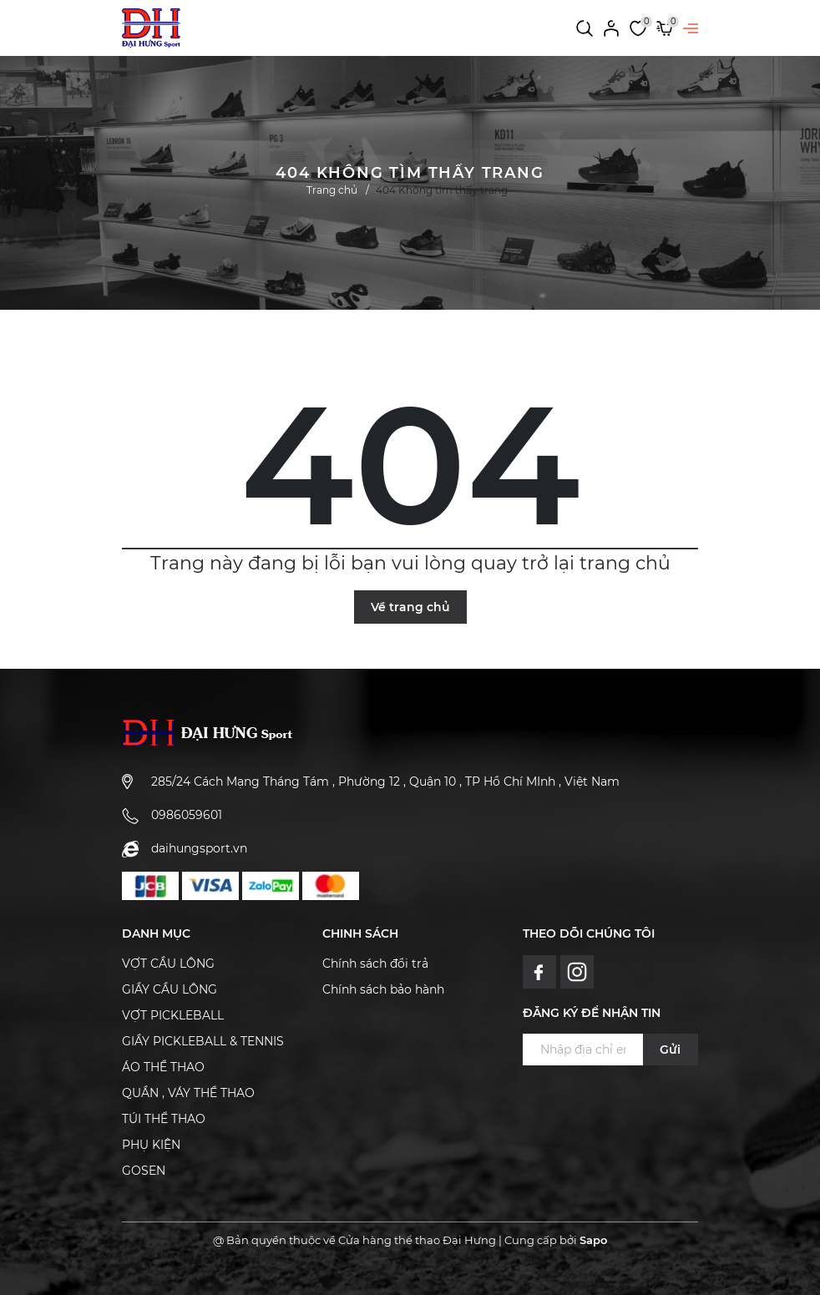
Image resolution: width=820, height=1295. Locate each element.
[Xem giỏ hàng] (664, 27)
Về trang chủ (410, 607)
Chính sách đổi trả (375, 963)
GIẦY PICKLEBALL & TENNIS (203, 1041)
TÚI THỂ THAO (163, 1118)
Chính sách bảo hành (383, 989)
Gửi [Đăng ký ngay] (670, 1049)
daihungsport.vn (199, 848)
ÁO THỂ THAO (163, 1067)
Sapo (593, 1240)
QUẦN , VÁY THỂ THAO (188, 1092)
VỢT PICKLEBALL (173, 1015)
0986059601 (186, 814)
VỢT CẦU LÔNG (168, 963)
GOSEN (143, 1170)
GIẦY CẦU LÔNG (169, 989)
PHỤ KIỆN (151, 1144)
